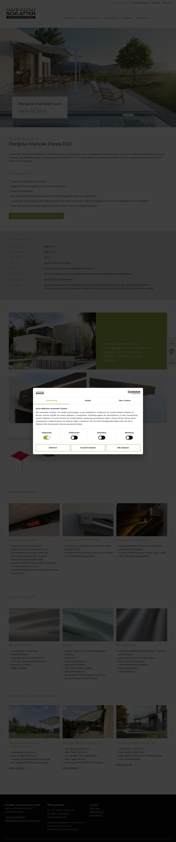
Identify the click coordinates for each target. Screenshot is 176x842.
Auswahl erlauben (88, 448)
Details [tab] (88, 401)
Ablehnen (53, 448)
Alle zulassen (123, 448)
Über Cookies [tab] (125, 401)
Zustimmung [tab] (51, 401)
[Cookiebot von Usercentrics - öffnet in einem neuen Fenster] (129, 392)
